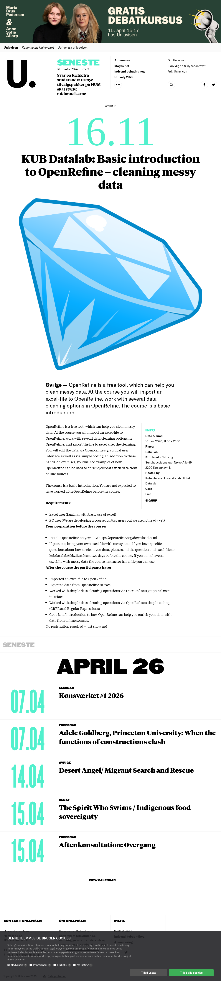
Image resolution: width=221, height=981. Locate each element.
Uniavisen (11, 47)
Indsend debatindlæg (129, 71)
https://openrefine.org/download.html (127, 537)
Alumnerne (122, 60)
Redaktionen (123, 931)
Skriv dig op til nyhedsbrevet (187, 66)
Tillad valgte (148, 972)
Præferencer (42, 964)
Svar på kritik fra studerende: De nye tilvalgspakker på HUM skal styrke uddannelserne (79, 84)
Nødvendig (19, 964)
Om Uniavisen (177, 60)
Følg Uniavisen (177, 71)
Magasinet (121, 66)
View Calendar (102, 880)
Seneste (78, 63)
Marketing (85, 964)
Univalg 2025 (123, 77)
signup (151, 500)
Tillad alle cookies (191, 972)
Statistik (64, 964)
